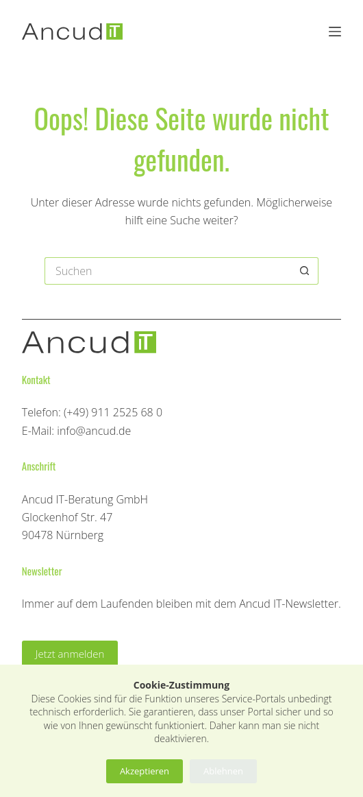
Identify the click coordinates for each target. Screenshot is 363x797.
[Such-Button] (304, 271)
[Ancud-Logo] (72, 31)
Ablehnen (223, 771)
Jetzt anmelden (70, 654)
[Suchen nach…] (168, 271)
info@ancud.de (94, 430)
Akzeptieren (144, 771)
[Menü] (335, 31)
